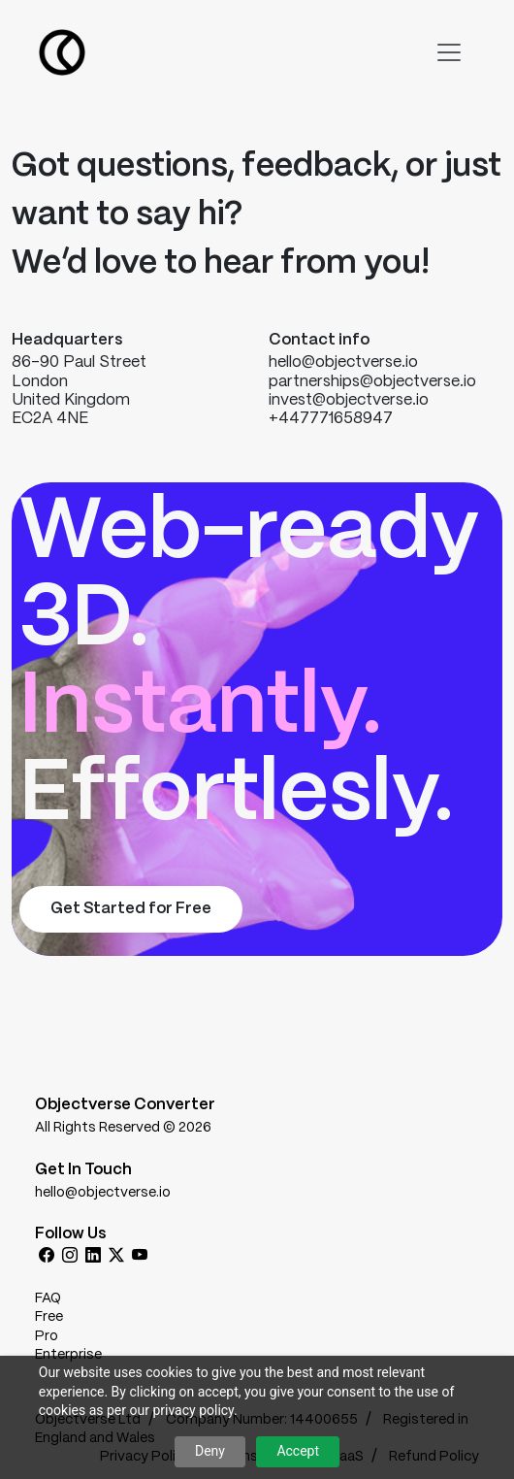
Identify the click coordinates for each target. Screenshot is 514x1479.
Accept (297, 1451)
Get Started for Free (130, 909)
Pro (46, 1336)
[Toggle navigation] (449, 52)
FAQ (48, 1298)
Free (49, 1317)
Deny (210, 1451)
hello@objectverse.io (103, 1193)
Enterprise (68, 1355)
